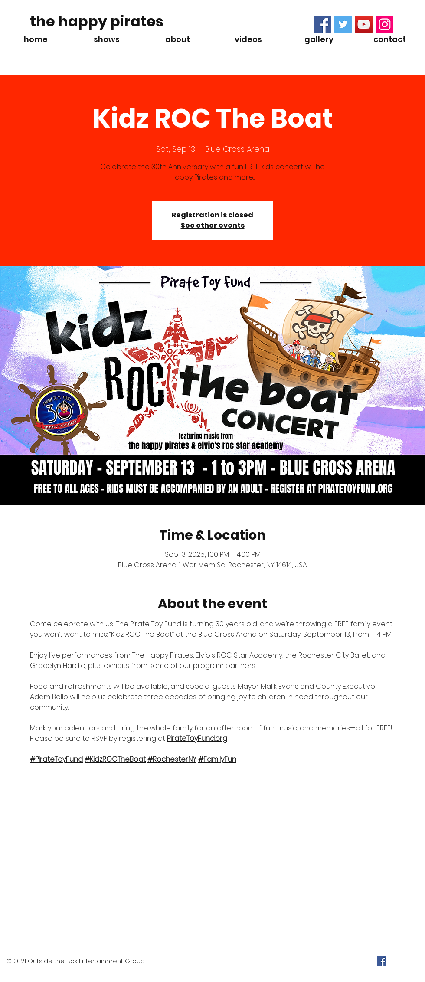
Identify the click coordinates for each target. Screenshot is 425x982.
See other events (213, 225)
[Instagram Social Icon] (384, 24)
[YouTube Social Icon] (364, 24)
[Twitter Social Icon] (343, 24)
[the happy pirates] (96, 22)
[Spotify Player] (95, 51)
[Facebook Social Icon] (322, 24)
